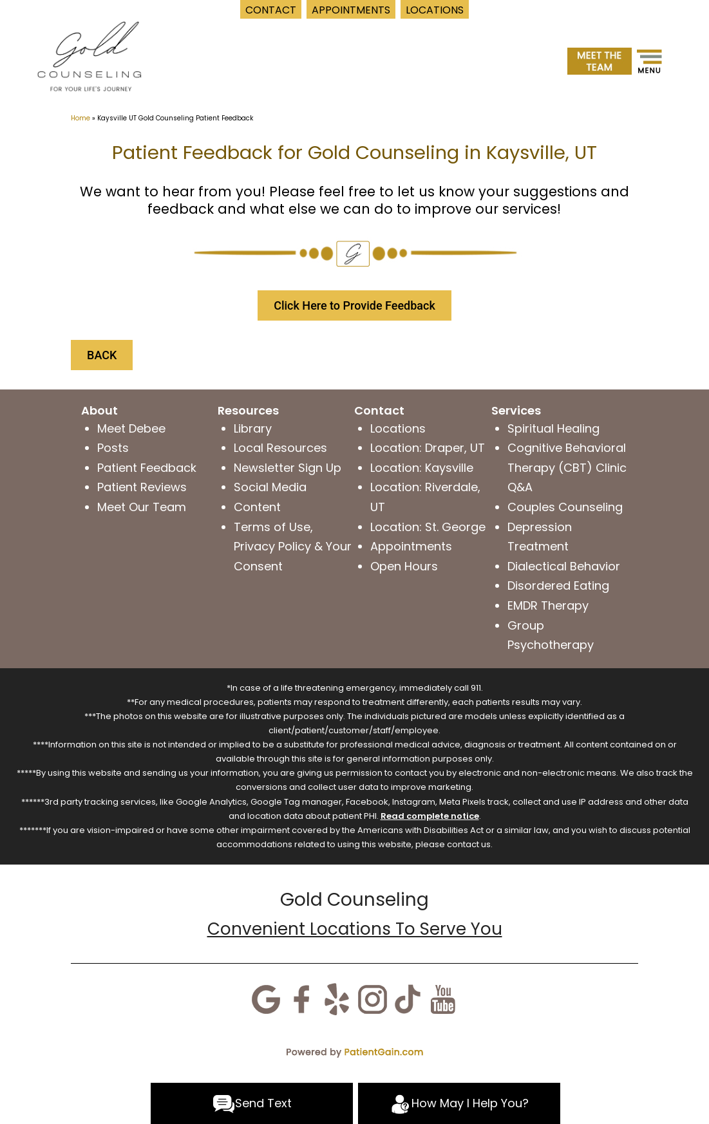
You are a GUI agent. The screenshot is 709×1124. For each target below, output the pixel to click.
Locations (398, 428)
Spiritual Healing (553, 428)
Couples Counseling (565, 507)
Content (257, 507)
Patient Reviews (142, 487)
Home (80, 118)
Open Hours (404, 566)
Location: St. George (428, 527)
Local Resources (280, 448)
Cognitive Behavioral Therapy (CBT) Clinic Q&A (567, 467)
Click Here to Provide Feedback (354, 305)
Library (253, 428)
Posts (113, 448)
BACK (102, 355)
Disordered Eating (558, 585)
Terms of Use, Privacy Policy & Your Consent (293, 546)
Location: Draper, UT (427, 448)
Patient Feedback (146, 468)
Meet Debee (131, 428)
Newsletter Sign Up (287, 468)
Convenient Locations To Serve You (354, 929)
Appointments (411, 546)
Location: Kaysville (421, 468)
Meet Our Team (141, 507)
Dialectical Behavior (563, 566)
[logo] (89, 55)
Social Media (270, 487)
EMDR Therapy (548, 605)
